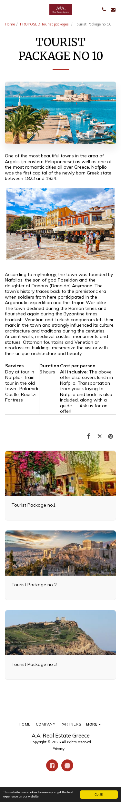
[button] (7, 9)
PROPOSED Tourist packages (45, 24)
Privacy (59, 749)
